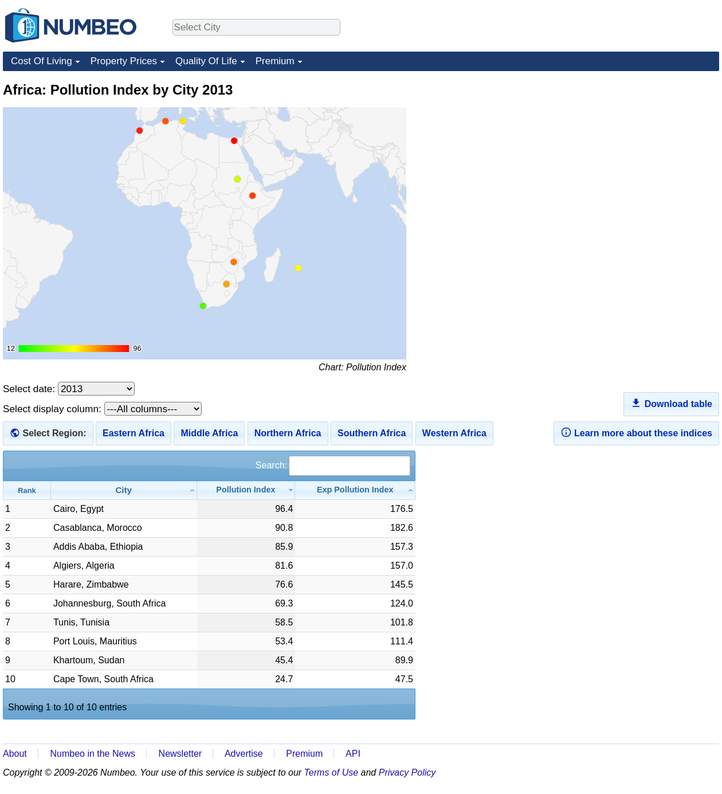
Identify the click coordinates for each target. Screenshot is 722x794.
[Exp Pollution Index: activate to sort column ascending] (355, 490)
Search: (333, 465)
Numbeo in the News (92, 753)
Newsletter (180, 753)
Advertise (244, 753)
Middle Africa (209, 433)
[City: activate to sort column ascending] (124, 490)
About (15, 753)
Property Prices (124, 61)
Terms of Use (331, 772)
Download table (671, 403)
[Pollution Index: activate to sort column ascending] (246, 490)
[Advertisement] (633, 152)
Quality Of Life (206, 61)
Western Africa (454, 433)
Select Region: (54, 433)
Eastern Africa (133, 433)
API (353, 753)
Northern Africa (287, 433)
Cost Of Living (41, 61)
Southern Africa (372, 433)
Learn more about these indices (636, 432)
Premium (275, 61)
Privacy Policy (407, 772)
